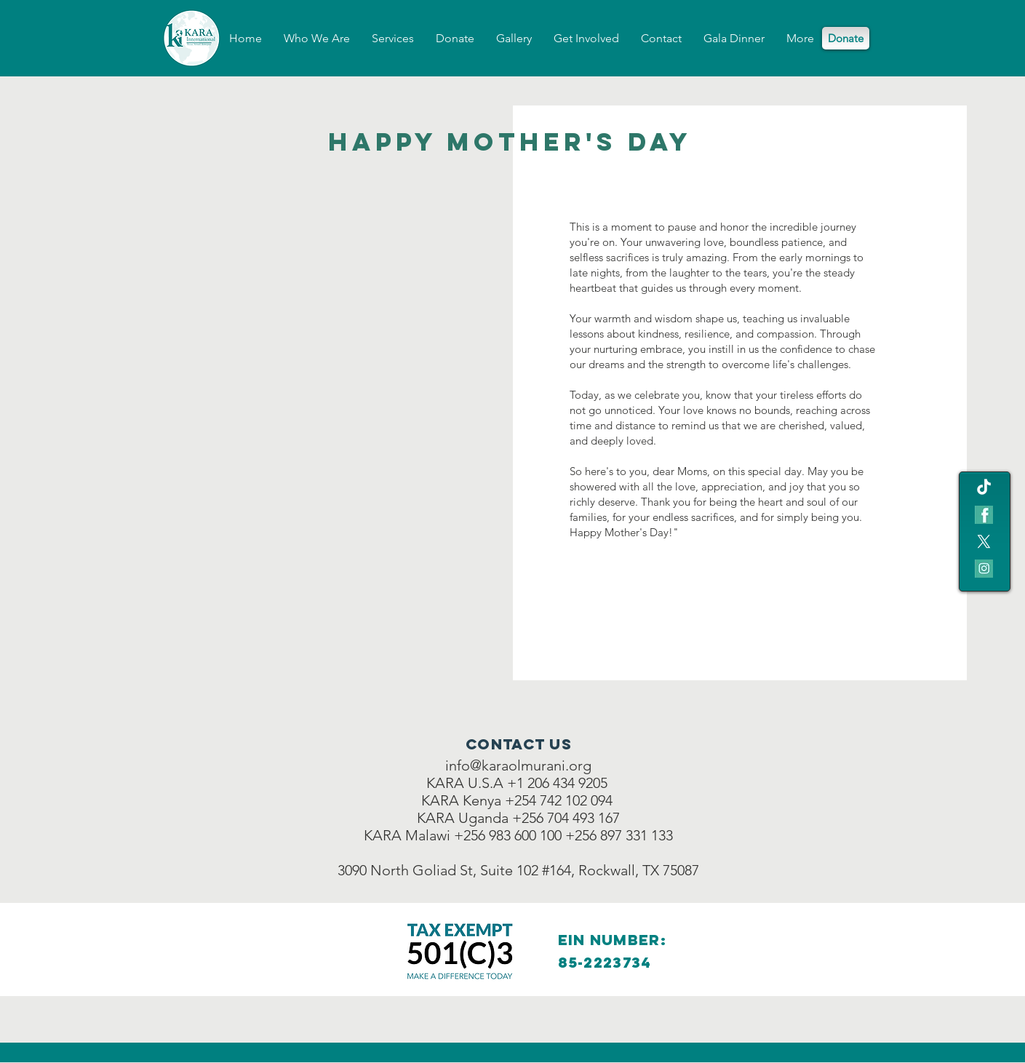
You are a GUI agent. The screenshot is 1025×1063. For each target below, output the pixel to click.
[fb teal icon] (984, 515)
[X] (984, 542)
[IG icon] (984, 569)
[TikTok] (984, 488)
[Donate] (845, 38)
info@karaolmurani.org (518, 765)
